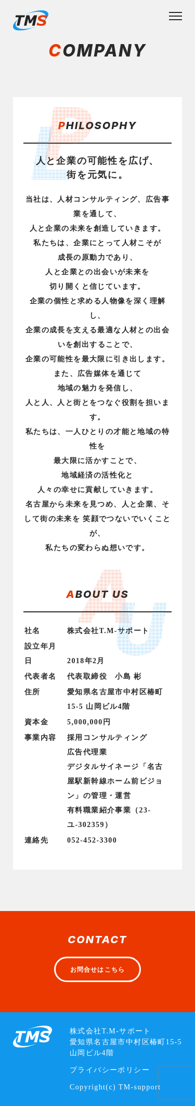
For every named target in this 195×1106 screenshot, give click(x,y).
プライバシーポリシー (110, 1070)
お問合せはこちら (97, 969)
